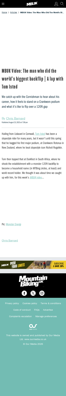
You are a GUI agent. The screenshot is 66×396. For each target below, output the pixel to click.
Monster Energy (13, 224)
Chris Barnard (10, 240)
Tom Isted (40, 134)
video (36, 177)
